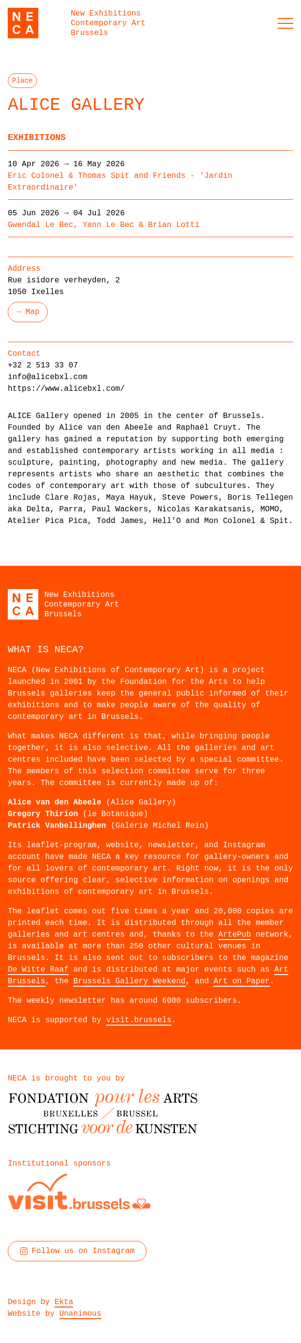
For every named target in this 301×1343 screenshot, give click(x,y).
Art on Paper (241, 981)
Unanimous (80, 1313)
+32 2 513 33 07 (43, 365)
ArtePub (234, 934)
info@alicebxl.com (47, 377)
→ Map (27, 312)
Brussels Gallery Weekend (129, 981)
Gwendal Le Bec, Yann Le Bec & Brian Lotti (104, 225)
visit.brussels (138, 1020)
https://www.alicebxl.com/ (66, 388)
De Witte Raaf (38, 969)
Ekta (64, 1302)
